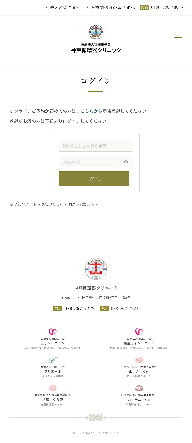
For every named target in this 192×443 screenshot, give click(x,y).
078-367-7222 (79, 308)
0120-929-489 (165, 7)
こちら (93, 216)
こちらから (91, 123)
